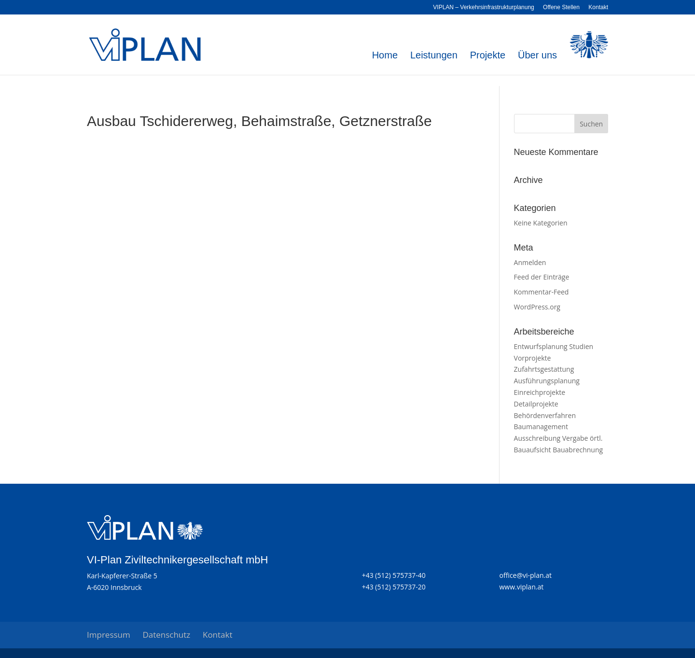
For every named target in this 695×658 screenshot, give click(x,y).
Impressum (108, 634)
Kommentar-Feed (541, 291)
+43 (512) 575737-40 (394, 575)
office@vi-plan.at (526, 575)
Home (385, 56)
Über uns (537, 56)
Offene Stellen (561, 7)
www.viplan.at (522, 586)
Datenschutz (166, 634)
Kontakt (598, 7)
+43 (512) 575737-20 (394, 586)
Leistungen (434, 56)
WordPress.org (537, 306)
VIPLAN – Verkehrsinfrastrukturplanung (483, 7)
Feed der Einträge (542, 276)
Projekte (487, 56)
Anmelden (530, 262)
